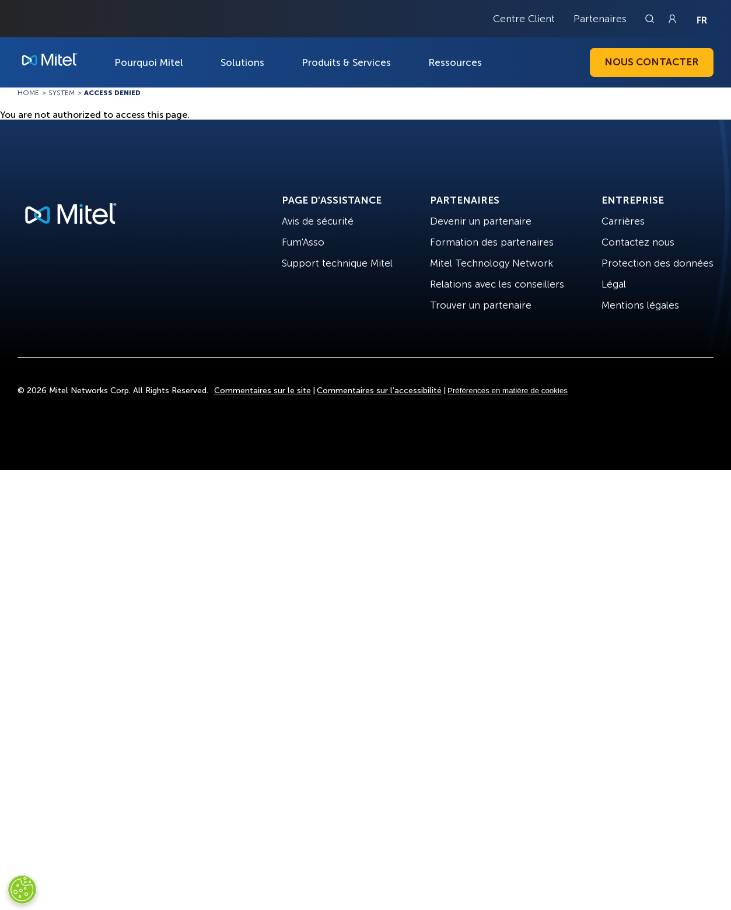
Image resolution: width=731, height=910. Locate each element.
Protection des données (657, 263)
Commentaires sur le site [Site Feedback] (262, 391)
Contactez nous (637, 242)
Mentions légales (640, 305)
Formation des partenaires (492, 242)
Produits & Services (346, 62)
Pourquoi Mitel (148, 62)
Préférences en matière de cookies (507, 390)
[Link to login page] (672, 18)
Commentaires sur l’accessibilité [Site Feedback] (379, 391)
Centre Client (524, 18)
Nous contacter (651, 62)
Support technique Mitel (337, 263)
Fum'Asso (303, 242)
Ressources (455, 62)
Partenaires (600, 18)
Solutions (242, 62)
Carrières (623, 221)
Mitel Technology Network (491, 263)
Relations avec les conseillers (497, 284)
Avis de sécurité (318, 221)
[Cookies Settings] (22, 889)
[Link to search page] (651, 18)
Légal (613, 284)
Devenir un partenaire (480, 221)
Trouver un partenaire (480, 305)
